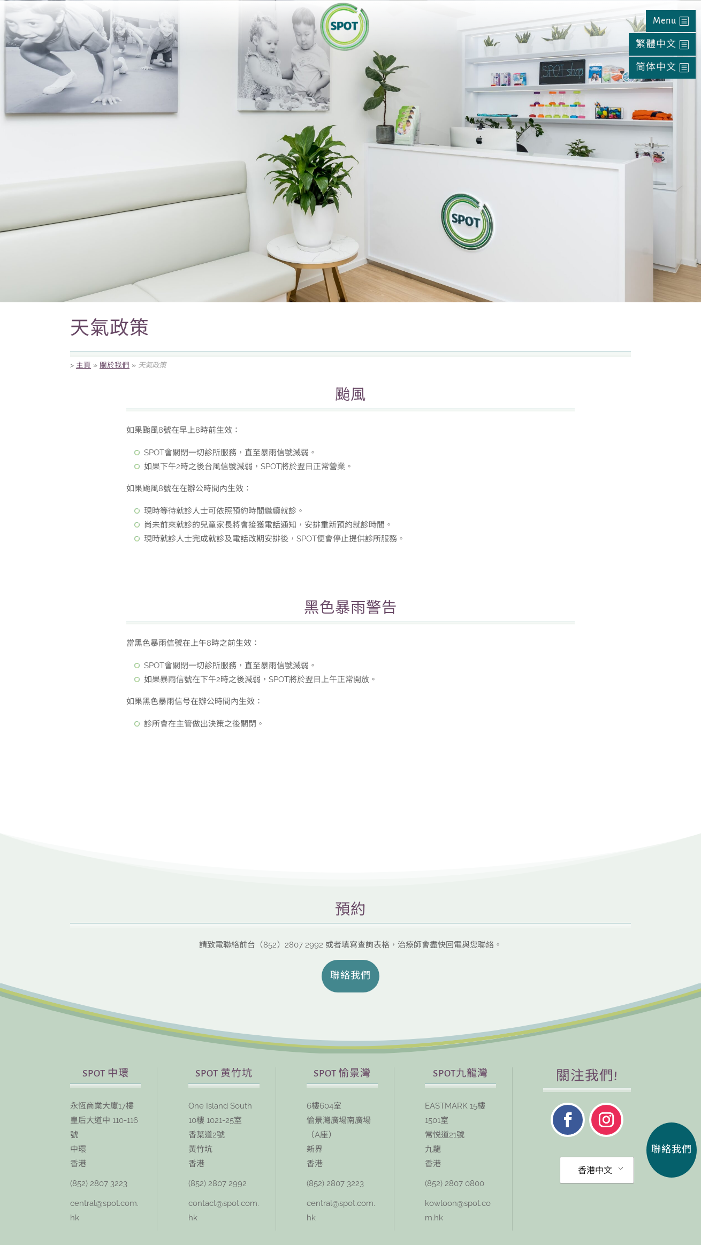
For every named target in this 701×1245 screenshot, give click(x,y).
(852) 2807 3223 (98, 1183)
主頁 (83, 365)
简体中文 (656, 67)
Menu (664, 21)
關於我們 (114, 365)
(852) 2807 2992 (217, 1183)
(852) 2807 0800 (454, 1183)
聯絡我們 (350, 976)
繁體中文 (656, 44)
